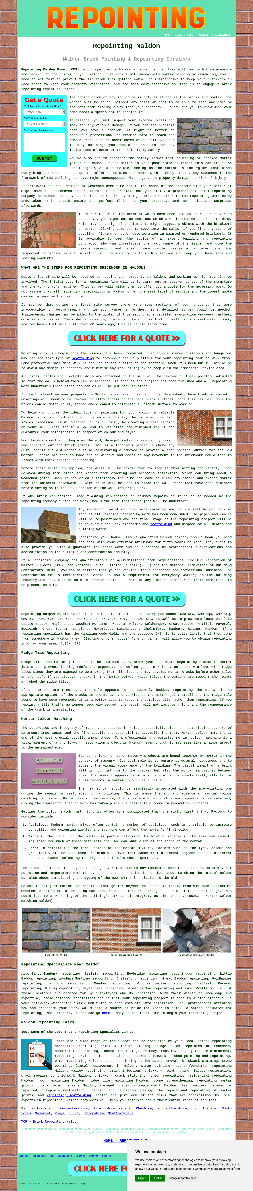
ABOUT (191, 35)
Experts (93, 1156)
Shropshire (94, 1113)
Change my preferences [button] (182, 1178)
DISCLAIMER (222, 35)
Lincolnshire (204, 1108)
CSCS (122, 580)
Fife (97, 1108)
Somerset (43, 1113)
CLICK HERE (70, 643)
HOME (167, 35)
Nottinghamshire (172, 1108)
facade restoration (212, 1071)
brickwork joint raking (167, 1071)
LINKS (178, 35)
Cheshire (144, 1108)
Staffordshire (121, 1113)
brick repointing (215, 191)
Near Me (106, 1156)
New (52, 1156)
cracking (119, 473)
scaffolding (83, 358)
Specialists (64, 1156)
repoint (109, 277)
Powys (60, 1113)
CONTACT (204, 35)
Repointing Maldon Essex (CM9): (51, 69)
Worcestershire (74, 1108)
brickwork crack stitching (120, 1076)
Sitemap (24, 1156)
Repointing (31, 614)
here (106, 1013)
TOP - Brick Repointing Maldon (49, 1121)
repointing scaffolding (69, 1095)
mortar (75, 102)
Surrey (74, 1113)
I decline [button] (157, 1178)
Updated (80, 1156)
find (36, 973)
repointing (31, 89)
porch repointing (120, 1061)
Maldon (103, 614)
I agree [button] (142, 1178)
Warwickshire (118, 1108)
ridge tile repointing (111, 1080)
